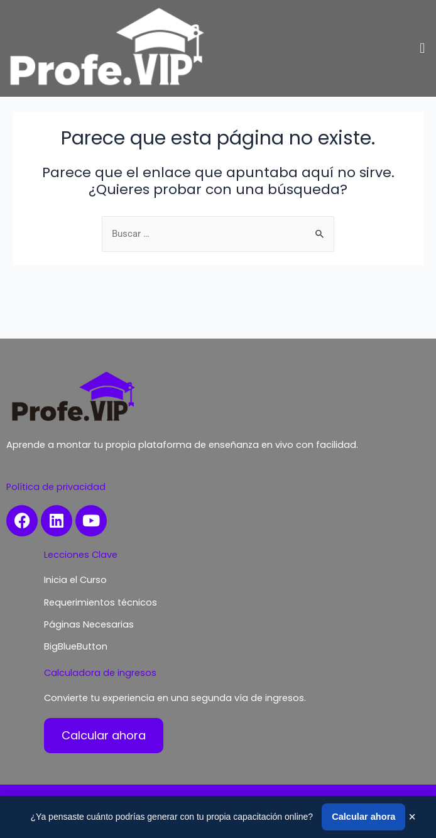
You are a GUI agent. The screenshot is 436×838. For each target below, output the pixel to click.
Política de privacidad (56, 487)
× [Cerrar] (412, 817)
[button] (422, 48)
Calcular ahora (363, 817)
